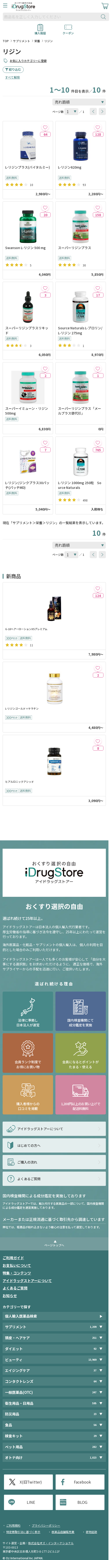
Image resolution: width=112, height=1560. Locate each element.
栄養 (37, 41)
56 (95, 1425)
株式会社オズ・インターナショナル (51, 1543)
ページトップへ (54, 1245)
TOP (6, 41)
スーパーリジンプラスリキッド (26, 330)
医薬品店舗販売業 (63, 1532)
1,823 (93, 1457)
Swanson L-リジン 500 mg (25, 247)
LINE (31, 1502)
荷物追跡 (91, 1532)
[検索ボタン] (104, 17)
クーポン (68, 31)
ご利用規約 (13, 1525)
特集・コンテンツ (17, 1272)
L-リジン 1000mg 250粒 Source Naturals (79, 485)
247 (94, 1392)
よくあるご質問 (15, 1287)
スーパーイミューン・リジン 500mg (26, 411)
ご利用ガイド (13, 1257)
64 (95, 1381)
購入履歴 (40, 31)
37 (95, 1370)
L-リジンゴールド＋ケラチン (22, 708)
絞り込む (15, 69)
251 (94, 1337)
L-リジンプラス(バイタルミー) (27, 167)
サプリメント (21, 41)
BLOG (82, 1502)
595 (94, 1403)
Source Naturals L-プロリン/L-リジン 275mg (80, 330)
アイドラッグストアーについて (27, 1280)
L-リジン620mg (69, 167)
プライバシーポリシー (46, 1525)
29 (95, 1436)
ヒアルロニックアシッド (19, 781)
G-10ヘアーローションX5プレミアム (26, 629)
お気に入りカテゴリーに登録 (28, 61)
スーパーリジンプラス (74, 247)
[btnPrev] (93, 111)
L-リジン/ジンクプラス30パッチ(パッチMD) (27, 485)
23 (95, 1414)
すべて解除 (12, 77)
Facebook (82, 1482)
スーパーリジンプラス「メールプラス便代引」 (79, 411)
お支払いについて (17, 1265)
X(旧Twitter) (31, 1482)
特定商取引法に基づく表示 (23, 1532)
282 (94, 1447)
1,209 (93, 1327)
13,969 (92, 1359)
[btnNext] (102, 111)
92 (95, 1348)
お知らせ (10, 1295)
